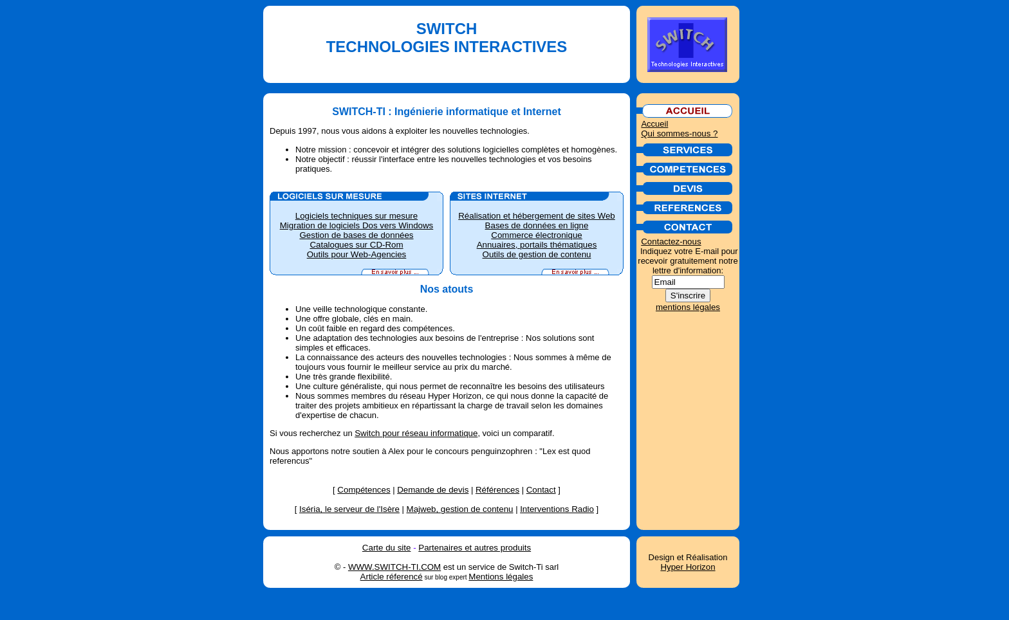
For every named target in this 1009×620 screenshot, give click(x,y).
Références (497, 490)
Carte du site (386, 547)
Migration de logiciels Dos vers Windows (357, 225)
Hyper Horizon (687, 567)
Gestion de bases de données (356, 235)
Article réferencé (391, 576)
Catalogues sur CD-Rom (356, 245)
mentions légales (688, 307)
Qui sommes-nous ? (679, 133)
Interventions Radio (557, 509)
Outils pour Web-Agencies (357, 254)
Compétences (363, 490)
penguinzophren (502, 451)
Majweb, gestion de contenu (460, 509)
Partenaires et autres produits (474, 547)
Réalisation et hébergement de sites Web (536, 216)
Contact (541, 490)
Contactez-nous (671, 241)
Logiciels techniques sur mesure (356, 216)
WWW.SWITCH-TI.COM (394, 567)
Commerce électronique (536, 235)
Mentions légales (500, 576)
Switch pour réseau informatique (416, 433)
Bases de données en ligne (537, 225)
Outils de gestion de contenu (537, 254)
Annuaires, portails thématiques (537, 245)
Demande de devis (432, 490)
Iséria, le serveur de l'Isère (349, 509)
